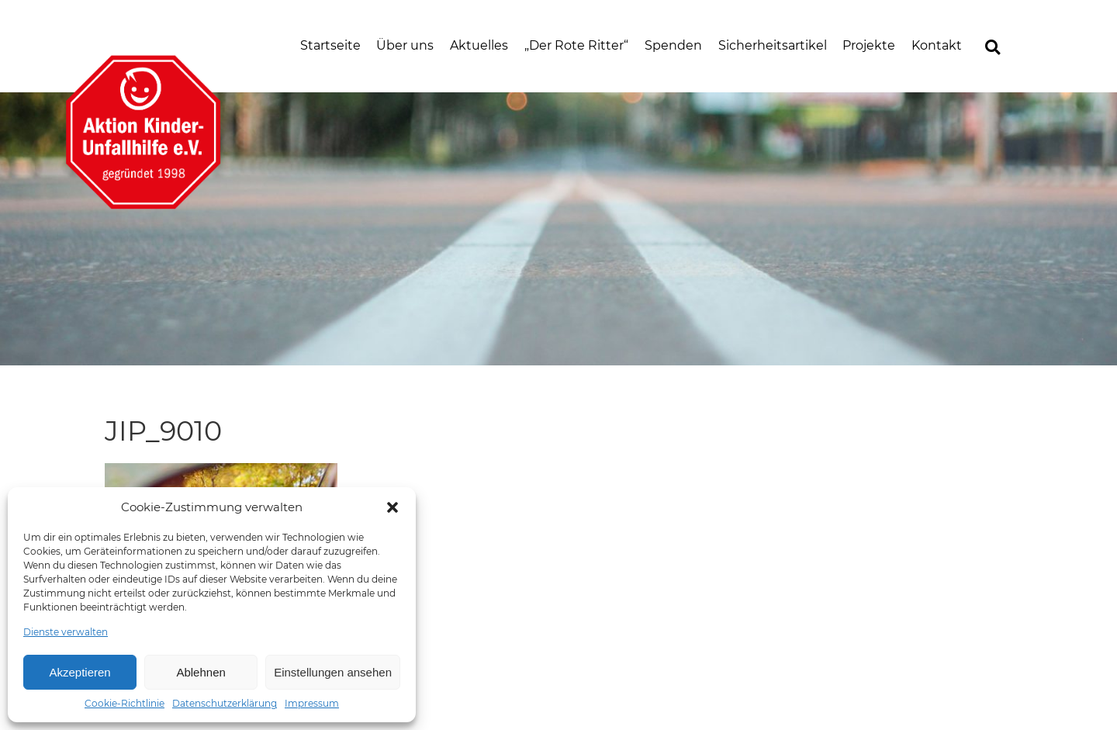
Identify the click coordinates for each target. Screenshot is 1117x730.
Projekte (868, 45)
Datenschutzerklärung (224, 703)
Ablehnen (200, 672)
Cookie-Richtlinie (124, 703)
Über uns (405, 45)
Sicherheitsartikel (772, 45)
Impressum (312, 703)
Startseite (330, 45)
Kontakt (936, 45)
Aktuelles (479, 45)
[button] (392, 507)
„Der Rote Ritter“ (576, 45)
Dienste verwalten (65, 632)
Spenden (673, 45)
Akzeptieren (79, 672)
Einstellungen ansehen (333, 672)
